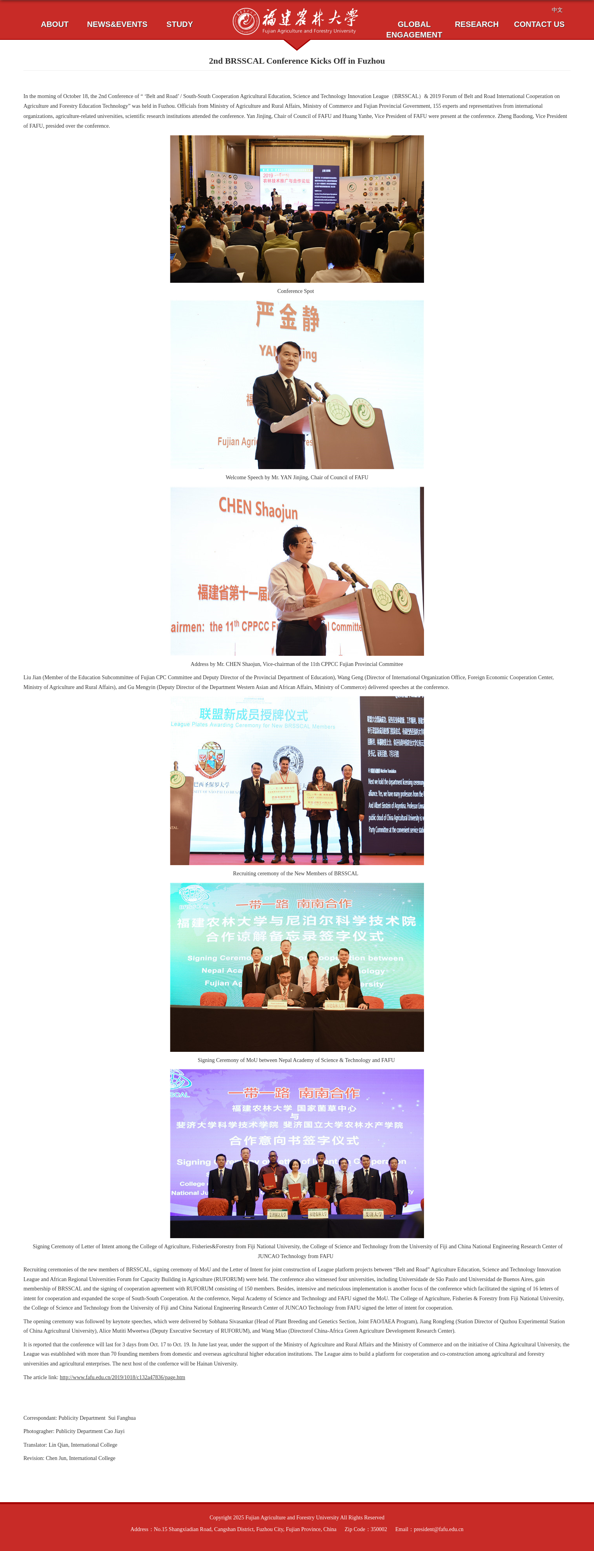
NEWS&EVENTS (117, 24)
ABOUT (54, 24)
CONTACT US (539, 24)
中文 (557, 10)
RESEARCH (477, 24)
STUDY (179, 24)
